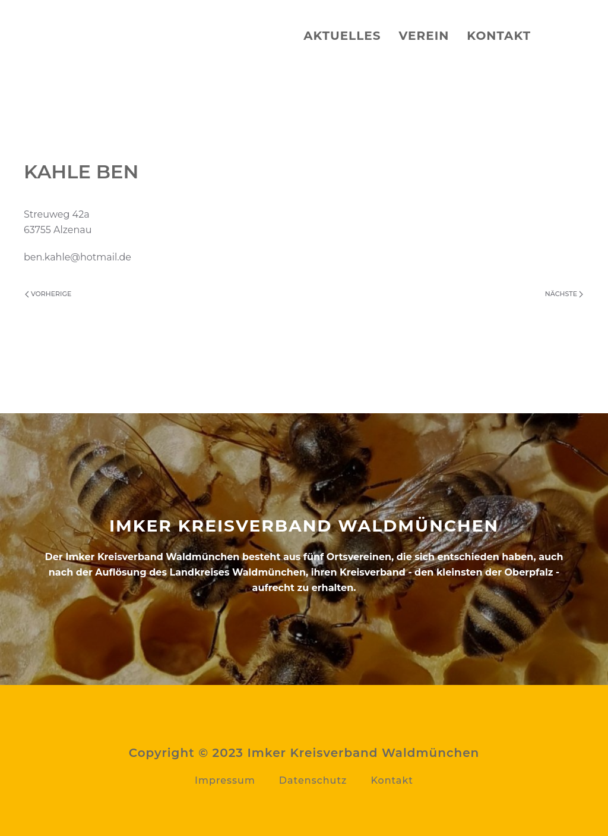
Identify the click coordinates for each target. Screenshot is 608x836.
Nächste (564, 294)
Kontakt (499, 36)
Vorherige (48, 294)
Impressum (225, 780)
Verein (423, 36)
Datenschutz (313, 780)
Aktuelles (342, 36)
